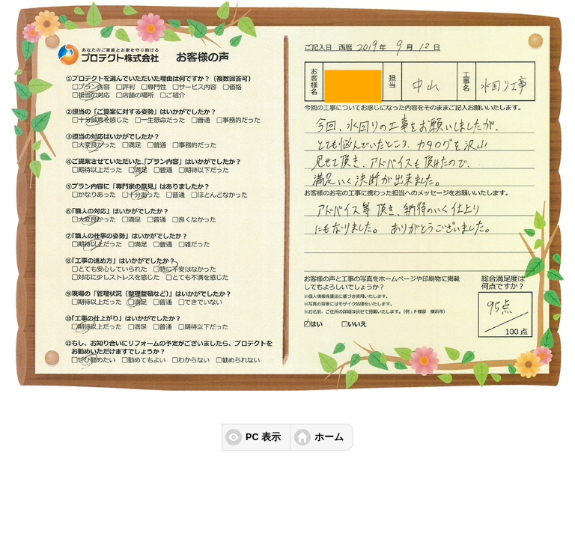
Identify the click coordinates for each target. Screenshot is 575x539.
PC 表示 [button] (263, 437)
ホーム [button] (329, 437)
